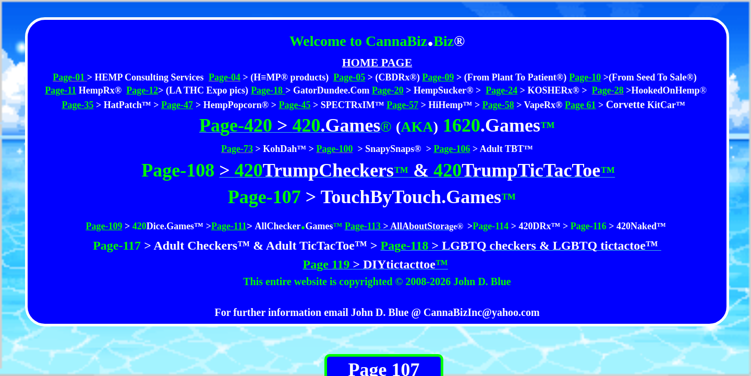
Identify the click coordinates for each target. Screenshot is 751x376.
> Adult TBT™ (501, 149)
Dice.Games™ (175, 226)
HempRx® (99, 90)
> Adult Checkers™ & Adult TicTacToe (248, 245)
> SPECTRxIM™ (348, 105)
